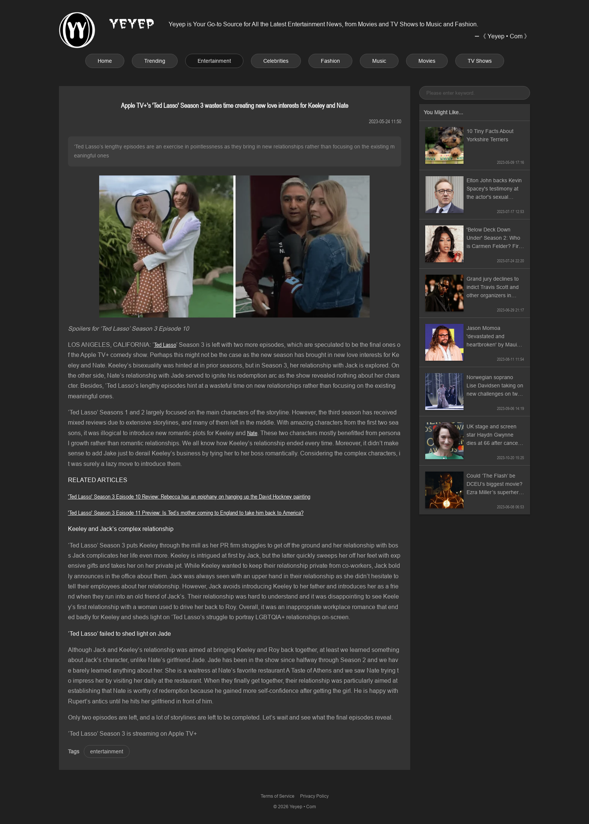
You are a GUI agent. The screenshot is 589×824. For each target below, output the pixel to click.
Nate (252, 433)
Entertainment (214, 61)
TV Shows (480, 61)
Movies (426, 61)
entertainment (106, 751)
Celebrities (275, 61)
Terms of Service (277, 796)
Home (105, 61)
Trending (154, 61)
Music (379, 61)
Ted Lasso (165, 344)
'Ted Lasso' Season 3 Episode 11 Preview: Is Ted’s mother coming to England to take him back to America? (186, 512)
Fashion (330, 61)
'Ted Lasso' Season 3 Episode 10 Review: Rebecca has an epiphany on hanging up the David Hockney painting (189, 496)
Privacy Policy (314, 796)
